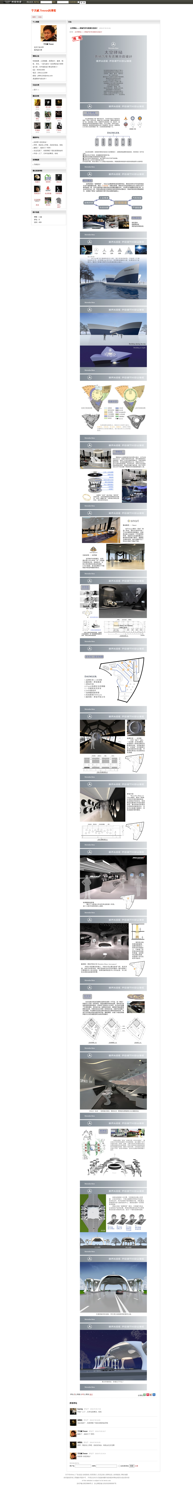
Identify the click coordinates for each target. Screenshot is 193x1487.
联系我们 (93, 1475)
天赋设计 (37, 164)
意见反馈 (101, 1475)
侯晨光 (58, 107)
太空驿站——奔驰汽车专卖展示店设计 (88, 32)
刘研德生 (59, 193)
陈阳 (37, 107)
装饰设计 (37, 193)
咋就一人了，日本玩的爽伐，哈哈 (46, 153)
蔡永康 (48, 107)
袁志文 (58, 182)
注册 (136, 1466)
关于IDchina (69, 1475)
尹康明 (58, 130)
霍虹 (37, 119)
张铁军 (48, 182)
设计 (35, 90)
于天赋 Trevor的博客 (43, 10)
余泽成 (48, 119)
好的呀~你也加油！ (41, 142)
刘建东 (37, 182)
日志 (40, 17)
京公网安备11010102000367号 (105, 1483)
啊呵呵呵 (59, 119)
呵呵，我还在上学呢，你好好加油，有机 (48, 145)
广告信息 (78, 1475)
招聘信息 (109, 1475)
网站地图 (124, 1475)
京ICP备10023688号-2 (85, 1483)
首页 (34, 17)
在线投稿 (86, 1475)
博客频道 (12, 2)
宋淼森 (37, 130)
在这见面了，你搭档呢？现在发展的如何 (48, 151)
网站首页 (30, 2)
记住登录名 (125, 1466)
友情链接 (117, 1475)
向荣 (48, 130)
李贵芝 (48, 205)
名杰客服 (48, 193)
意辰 (37, 205)
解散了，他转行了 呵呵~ (42, 148)
